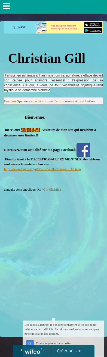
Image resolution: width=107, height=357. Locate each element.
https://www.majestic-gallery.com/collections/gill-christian (42, 169)
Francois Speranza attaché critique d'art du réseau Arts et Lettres (50, 101)
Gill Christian (52, 189)
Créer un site (69, 350)
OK (30, 343)
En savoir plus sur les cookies (53, 343)
